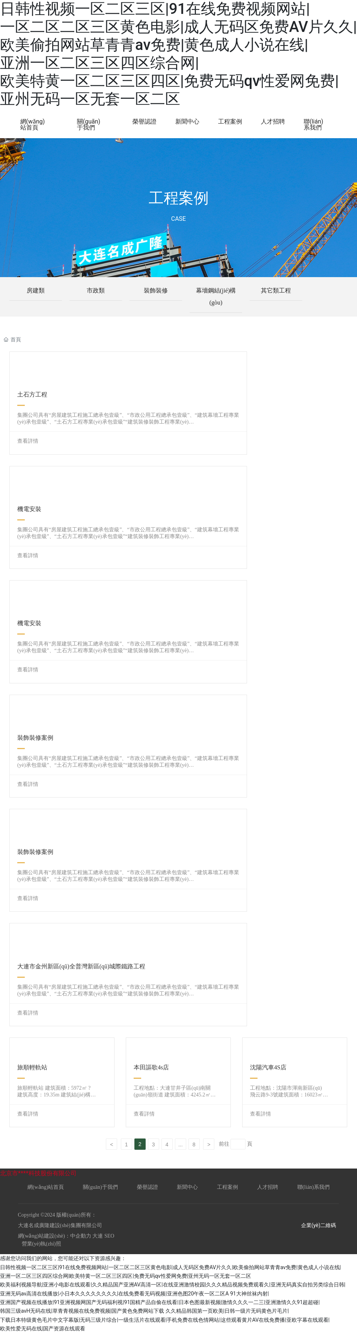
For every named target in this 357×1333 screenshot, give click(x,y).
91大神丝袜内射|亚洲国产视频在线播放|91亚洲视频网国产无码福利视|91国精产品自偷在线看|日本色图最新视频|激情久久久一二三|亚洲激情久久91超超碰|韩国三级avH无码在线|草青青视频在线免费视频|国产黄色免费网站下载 (160, 1302)
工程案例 (179, 198)
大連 (97, 1236)
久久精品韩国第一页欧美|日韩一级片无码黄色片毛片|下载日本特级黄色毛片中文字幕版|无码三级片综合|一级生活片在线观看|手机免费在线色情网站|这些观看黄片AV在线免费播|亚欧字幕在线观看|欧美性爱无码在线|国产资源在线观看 (165, 1319)
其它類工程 (276, 290)
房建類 (36, 290)
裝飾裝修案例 (35, 737)
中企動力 (80, 1236)
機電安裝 (29, 509)
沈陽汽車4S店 (268, 1067)
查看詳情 (27, 441)
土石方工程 (32, 394)
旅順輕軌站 (32, 1067)
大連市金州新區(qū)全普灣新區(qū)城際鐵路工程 (81, 966)
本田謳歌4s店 (151, 1067)
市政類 (96, 290)
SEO (108, 1236)
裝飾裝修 (156, 290)
